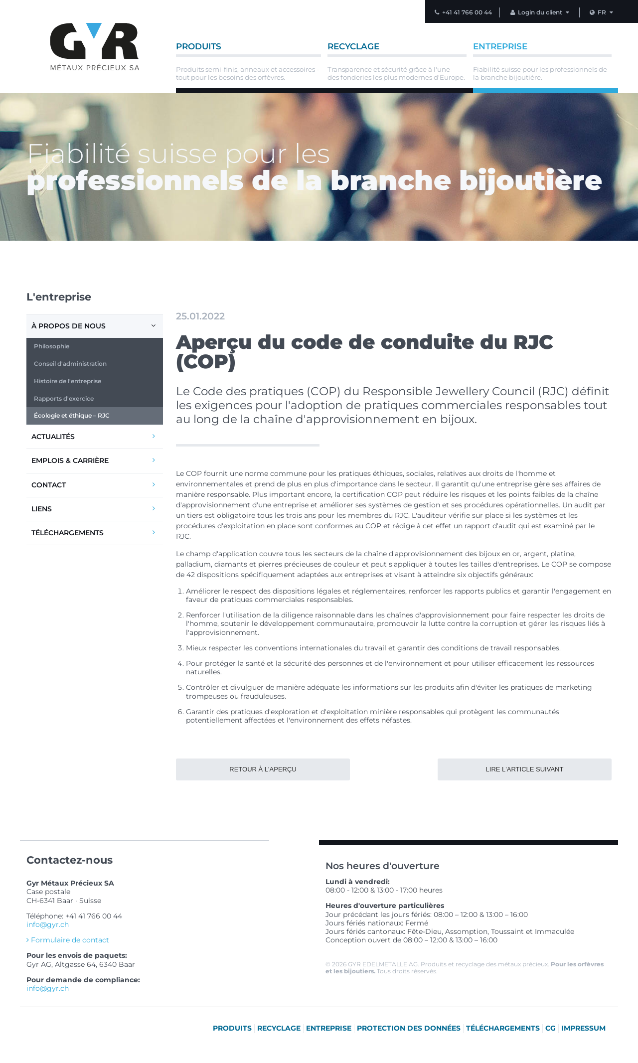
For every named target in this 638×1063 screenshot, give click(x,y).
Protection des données (409, 1028)
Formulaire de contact (67, 939)
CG (550, 1028)
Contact (94, 484)
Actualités (94, 436)
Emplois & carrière (94, 460)
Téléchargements (94, 532)
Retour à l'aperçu (262, 769)
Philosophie (51, 346)
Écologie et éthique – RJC (72, 415)
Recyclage (279, 1028)
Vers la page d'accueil (94, 46)
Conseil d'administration (70, 363)
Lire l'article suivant (525, 769)
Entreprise (328, 1028)
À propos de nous (94, 325)
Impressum (583, 1028)
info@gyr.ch (47, 924)
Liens (94, 508)
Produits (232, 1028)
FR (602, 12)
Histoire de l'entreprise (67, 381)
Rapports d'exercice (64, 398)
